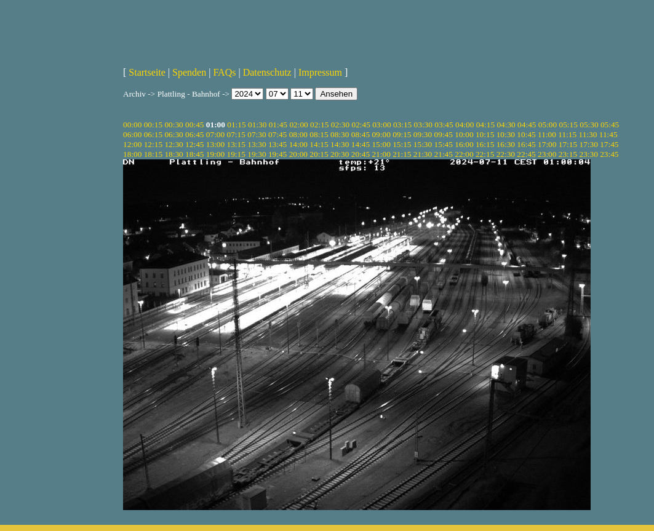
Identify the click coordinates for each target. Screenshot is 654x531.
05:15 (568, 124)
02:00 (298, 124)
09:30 (422, 134)
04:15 (485, 124)
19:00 (215, 154)
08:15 (318, 134)
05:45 (609, 124)
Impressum (320, 72)
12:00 (132, 144)
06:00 (132, 134)
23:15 (568, 154)
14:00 (298, 144)
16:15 (485, 144)
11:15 (567, 134)
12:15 (153, 144)
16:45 (526, 144)
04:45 (526, 124)
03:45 (443, 124)
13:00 (215, 144)
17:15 (568, 144)
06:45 (194, 134)
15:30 (422, 144)
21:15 (402, 154)
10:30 (505, 134)
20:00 (298, 154)
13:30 (256, 144)
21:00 (381, 154)
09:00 (381, 134)
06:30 (173, 134)
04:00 (464, 124)
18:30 (173, 154)
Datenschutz (267, 72)
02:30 (340, 124)
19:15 (236, 154)
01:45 (278, 124)
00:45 (194, 124)
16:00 (464, 144)
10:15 (485, 134)
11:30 (588, 134)
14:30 (339, 144)
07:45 (277, 134)
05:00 (547, 124)
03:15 (402, 124)
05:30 (589, 124)
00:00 (132, 124)
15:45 (443, 144)
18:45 (194, 154)
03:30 (423, 124)
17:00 (547, 144)
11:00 (547, 134)
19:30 (256, 154)
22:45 (526, 154)
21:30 (422, 154)
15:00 (381, 144)
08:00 (298, 134)
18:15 (153, 154)
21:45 (443, 154)
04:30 (505, 124)
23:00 (547, 154)
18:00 (132, 154)
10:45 (526, 134)
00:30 (173, 124)
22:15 (485, 154)
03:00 (381, 124)
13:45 (277, 144)
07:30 (256, 134)
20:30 (339, 154)
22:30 (505, 154)
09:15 (402, 134)
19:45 (277, 154)
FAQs (224, 72)
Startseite (147, 72)
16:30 (505, 144)
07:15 (236, 134)
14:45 (360, 144)
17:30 (588, 144)
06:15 (153, 134)
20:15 (318, 154)
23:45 (609, 154)
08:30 (339, 134)
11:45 (608, 134)
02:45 (360, 124)
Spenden (189, 72)
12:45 (194, 144)
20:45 (360, 154)
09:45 (443, 134)
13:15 (236, 144)
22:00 (464, 154)
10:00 (464, 134)
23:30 (588, 154)
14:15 (318, 144)
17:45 (609, 144)
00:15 (153, 124)
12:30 (173, 144)
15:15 (402, 144)
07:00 (215, 134)
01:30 (257, 124)
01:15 (236, 124)
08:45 (360, 134)
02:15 (319, 124)
